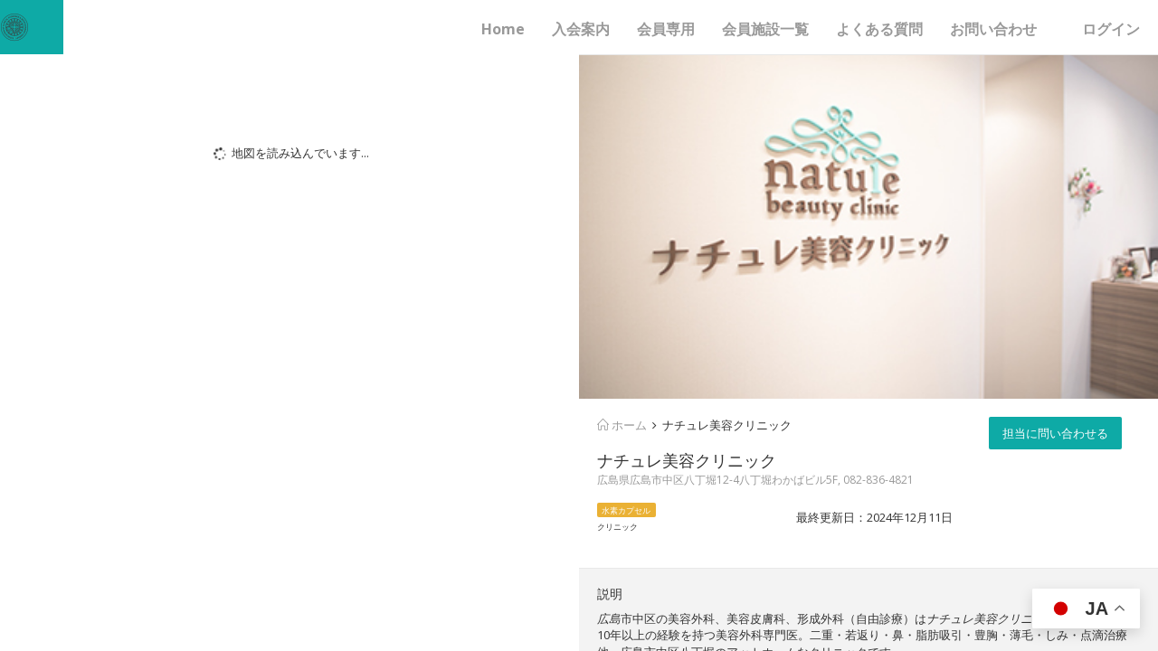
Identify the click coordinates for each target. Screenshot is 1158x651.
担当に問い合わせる (1055, 433)
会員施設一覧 (765, 29)
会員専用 (666, 29)
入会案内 (581, 29)
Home (503, 29)
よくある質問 (879, 29)
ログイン (1111, 29)
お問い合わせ (993, 29)
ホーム (622, 425)
